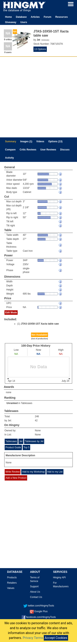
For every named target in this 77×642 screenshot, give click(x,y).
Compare (10, 149)
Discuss (65, 149)
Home (8, 17)
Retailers (12, 582)
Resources (61, 17)
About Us (35, 591)
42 (36, 420)
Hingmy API (59, 577)
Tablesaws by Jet (34, 441)
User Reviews (48, 149)
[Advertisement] (38, 97)
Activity (9, 157)
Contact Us (36, 597)
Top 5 (26, 447)
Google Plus (38, 611)
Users (23, 22)
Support (34, 586)
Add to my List (55, 471)
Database (21, 17)
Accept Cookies (56, 638)
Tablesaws (26, 403)
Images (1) (26, 141)
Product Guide (13, 447)
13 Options (40, 49)
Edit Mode (11, 312)
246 (37, 416)
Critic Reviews (28, 149)
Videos (40, 141)
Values (10, 588)
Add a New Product (15, 477)
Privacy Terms (33, 638)
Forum (47, 17)
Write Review (12, 471)
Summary (10, 141)
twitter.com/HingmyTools (38, 605)
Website (45, 40)
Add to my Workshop (33, 471)
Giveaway (10, 22)
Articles (35, 17)
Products (12, 577)
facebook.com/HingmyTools (39, 617)
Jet (20, 441)
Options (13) (55, 141)
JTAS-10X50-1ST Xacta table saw (40, 323)
